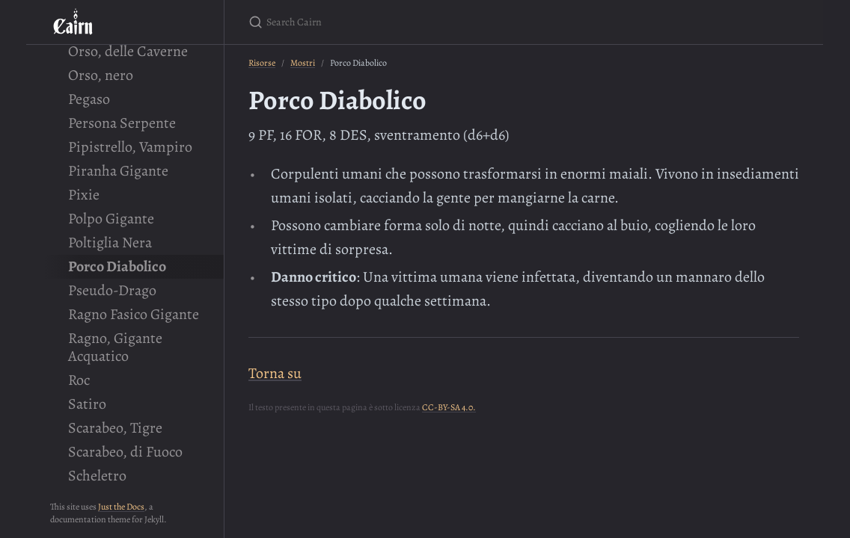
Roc (79, 380)
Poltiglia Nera (110, 242)
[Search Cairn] (425, 22)
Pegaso (89, 99)
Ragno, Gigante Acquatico (115, 347)
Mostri (302, 63)
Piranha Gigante (118, 171)
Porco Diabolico (117, 266)
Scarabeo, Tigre (115, 428)
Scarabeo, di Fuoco (125, 452)
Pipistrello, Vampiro (130, 147)
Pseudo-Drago (112, 290)
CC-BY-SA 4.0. (449, 407)
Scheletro (97, 476)
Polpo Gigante (111, 218)
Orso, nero (100, 75)
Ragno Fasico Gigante (133, 314)
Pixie (84, 195)
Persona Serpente (122, 123)
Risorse (261, 63)
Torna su (275, 373)
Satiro (87, 404)
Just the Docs (121, 507)
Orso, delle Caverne (128, 51)
